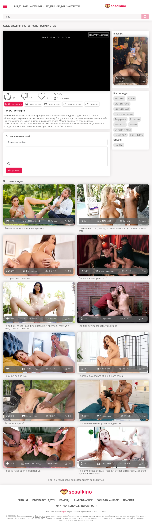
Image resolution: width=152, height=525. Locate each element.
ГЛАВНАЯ (23, 500)
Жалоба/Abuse (83, 500)
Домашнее (120, 124)
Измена (133, 124)
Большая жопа (122, 104)
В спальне (135, 119)
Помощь (64, 500)
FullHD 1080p (136, 135)
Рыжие (131, 98)
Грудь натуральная (124, 114)
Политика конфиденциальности (76, 506)
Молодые (119, 98)
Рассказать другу (44, 500)
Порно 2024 (120, 135)
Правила (128, 500)
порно (63, 512)
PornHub (119, 145)
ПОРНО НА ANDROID (107, 500)
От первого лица (123, 130)
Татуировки (120, 119)
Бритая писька (122, 109)
